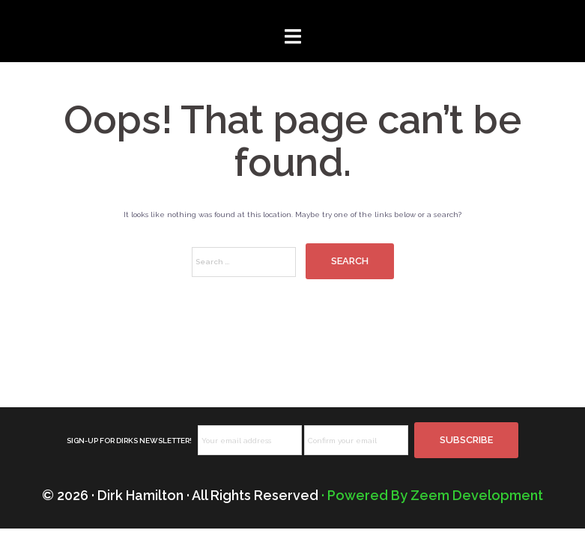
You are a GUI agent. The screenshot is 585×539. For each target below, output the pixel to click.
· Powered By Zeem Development (432, 495)
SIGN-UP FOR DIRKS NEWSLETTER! (129, 440)
